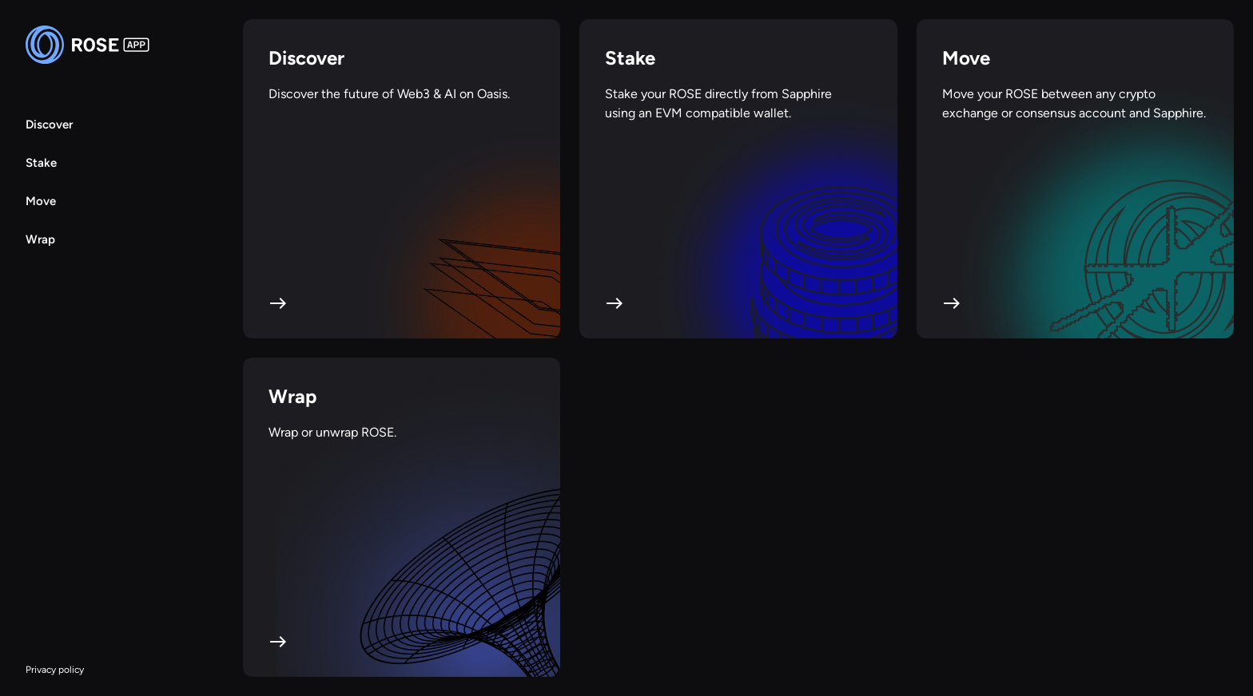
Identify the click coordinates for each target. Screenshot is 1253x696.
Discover (49, 124)
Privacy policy (55, 669)
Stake (41, 163)
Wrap (40, 239)
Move (41, 201)
